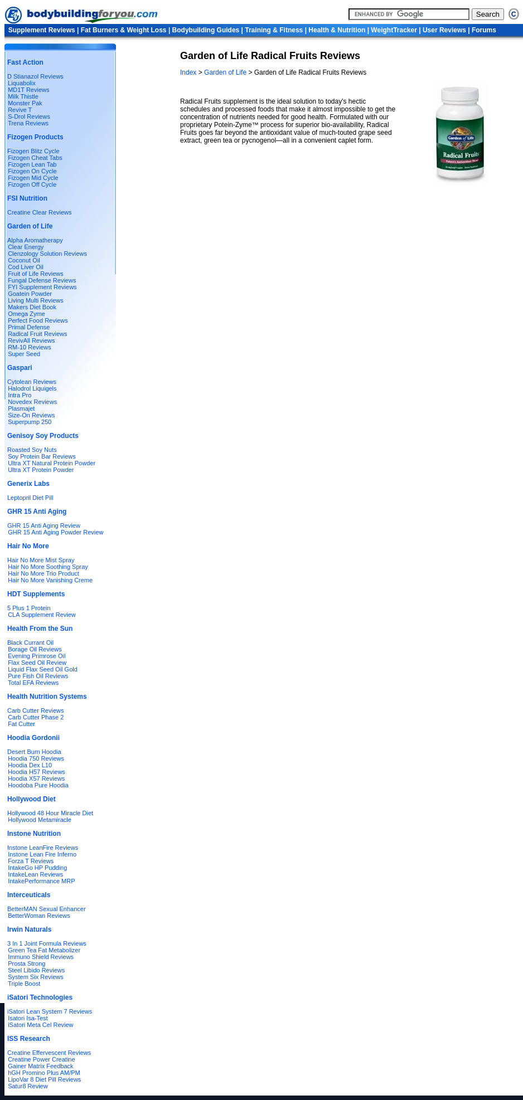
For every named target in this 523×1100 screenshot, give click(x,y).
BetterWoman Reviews (39, 915)
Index (189, 72)
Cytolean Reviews (31, 381)
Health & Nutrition (336, 30)
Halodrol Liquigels (32, 388)
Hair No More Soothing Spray (48, 566)
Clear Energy (25, 247)
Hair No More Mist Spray (40, 560)
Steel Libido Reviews (36, 970)
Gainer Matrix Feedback (40, 1066)
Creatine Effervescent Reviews (49, 1052)
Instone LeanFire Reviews (42, 847)
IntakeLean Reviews (35, 874)
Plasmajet (21, 408)
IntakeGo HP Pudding (37, 867)
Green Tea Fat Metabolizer (44, 950)
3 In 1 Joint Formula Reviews (46, 943)
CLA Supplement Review (42, 614)
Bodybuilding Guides (206, 30)
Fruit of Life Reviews (36, 273)
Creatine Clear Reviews (39, 212)
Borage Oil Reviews (35, 649)
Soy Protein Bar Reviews (42, 456)
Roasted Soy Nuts (32, 449)
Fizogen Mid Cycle (33, 177)
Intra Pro (19, 395)
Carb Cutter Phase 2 (36, 717)
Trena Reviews (28, 123)
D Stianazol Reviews (35, 76)
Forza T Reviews (31, 861)
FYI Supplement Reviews (42, 287)
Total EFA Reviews (33, 682)
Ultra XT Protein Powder (41, 469)
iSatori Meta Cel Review (40, 1024)
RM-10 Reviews (29, 347)
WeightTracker (394, 30)
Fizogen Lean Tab (32, 164)
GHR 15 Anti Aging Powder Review (55, 532)
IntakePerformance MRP (41, 881)
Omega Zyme (26, 313)
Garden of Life (225, 72)
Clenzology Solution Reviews (47, 253)
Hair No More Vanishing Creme (50, 580)
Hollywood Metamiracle (39, 819)
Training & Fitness (274, 30)
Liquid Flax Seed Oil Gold (43, 669)
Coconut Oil (24, 260)
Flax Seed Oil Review (37, 662)
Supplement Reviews (41, 30)
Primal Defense (29, 327)
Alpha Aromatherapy (35, 240)
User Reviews (444, 30)
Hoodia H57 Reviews (36, 771)
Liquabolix (20, 83)
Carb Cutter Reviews (35, 710)
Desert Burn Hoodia (34, 751)
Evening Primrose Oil (36, 656)
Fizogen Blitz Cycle (33, 151)
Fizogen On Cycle (32, 171)
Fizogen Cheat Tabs (35, 157)
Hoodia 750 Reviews (36, 758)
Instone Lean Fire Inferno (42, 854)
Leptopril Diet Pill (30, 497)
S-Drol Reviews (29, 116)
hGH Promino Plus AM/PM (44, 1072)
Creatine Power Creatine (41, 1059)
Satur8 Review (28, 1086)
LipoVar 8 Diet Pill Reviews (44, 1079)
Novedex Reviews (32, 401)
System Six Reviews (36, 977)
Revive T (20, 109)
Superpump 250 (29, 421)
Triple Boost (24, 983)
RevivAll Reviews (31, 340)
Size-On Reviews (31, 415)
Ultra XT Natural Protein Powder (51, 463)
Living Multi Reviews (36, 300)
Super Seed (24, 354)
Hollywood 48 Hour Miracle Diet (50, 813)
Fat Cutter (21, 724)
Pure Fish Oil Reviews (38, 676)
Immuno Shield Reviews (41, 956)
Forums (484, 30)
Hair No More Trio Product (43, 573)
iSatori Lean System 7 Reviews (49, 1011)
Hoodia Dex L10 (30, 765)
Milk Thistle (23, 96)
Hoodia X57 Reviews (36, 778)
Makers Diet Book (32, 307)
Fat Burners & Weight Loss (124, 30)
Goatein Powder (30, 293)
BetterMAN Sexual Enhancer (46, 909)
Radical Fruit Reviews (37, 333)
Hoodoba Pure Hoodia (38, 785)
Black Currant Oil (30, 642)
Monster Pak (25, 103)
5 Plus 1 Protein (29, 608)
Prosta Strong (26, 963)
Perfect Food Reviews (38, 320)
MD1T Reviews (28, 89)
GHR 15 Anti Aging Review (43, 525)
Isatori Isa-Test (28, 1018)
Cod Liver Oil (25, 267)
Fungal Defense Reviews (42, 280)
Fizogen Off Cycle (32, 184)
